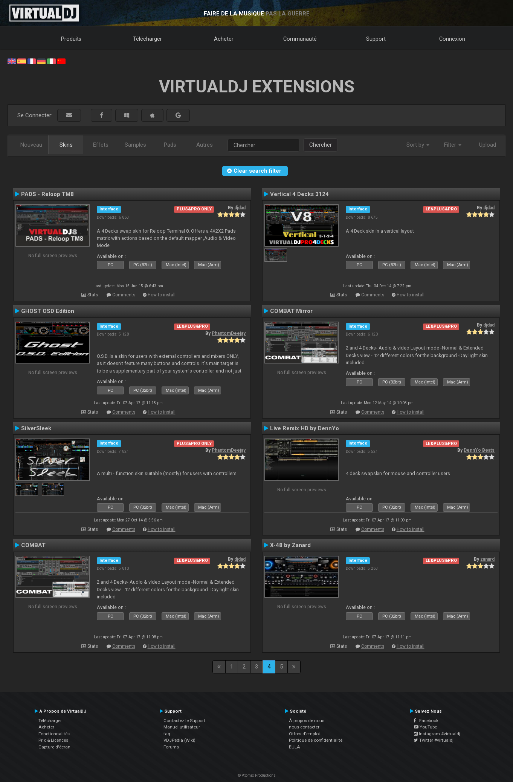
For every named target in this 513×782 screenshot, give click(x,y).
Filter (452, 144)
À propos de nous (306, 720)
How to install (162, 294)
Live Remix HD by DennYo (304, 428)
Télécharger (147, 39)
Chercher (320, 144)
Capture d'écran (54, 747)
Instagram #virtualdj (437, 733)
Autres (204, 144)
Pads (170, 144)
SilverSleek (36, 428)
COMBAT (33, 545)
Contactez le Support (184, 720)
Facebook (426, 720)
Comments (123, 294)
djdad (240, 207)
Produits (71, 39)
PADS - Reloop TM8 (47, 194)
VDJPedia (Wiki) (179, 740)
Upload (487, 144)
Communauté (300, 39)
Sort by (417, 144)
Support (376, 39)
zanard (487, 559)
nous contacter (304, 727)
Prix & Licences (53, 740)
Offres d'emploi (304, 733)
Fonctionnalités (54, 733)
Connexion (452, 39)
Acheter (224, 39)
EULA (294, 747)
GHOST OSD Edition (47, 311)
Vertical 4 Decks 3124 (299, 194)
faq (166, 733)
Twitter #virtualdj (433, 740)
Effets (100, 144)
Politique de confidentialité (315, 740)
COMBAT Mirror (291, 311)
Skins (66, 144)
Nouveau (31, 144)
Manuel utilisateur (181, 727)
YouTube (425, 727)
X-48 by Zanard (290, 545)
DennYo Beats (479, 450)
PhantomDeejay (229, 333)
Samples (135, 144)
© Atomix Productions (257, 775)
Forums (171, 747)
